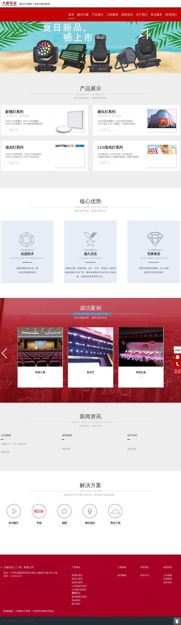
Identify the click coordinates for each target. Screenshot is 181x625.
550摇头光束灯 (129, 123)
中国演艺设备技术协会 (43, 611)
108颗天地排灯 (105, 157)
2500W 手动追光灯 (14, 154)
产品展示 (97, 14)
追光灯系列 (77, 582)
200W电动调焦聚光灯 (33, 123)
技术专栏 (167, 582)
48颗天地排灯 (133, 157)
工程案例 (112, 14)
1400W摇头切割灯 (125, 121)
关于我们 (141, 14)
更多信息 (5, 452)
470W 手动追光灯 (14, 157)
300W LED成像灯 (32, 121)
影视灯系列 (77, 575)
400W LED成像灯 (14, 123)
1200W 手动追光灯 (33, 154)
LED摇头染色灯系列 (79, 590)
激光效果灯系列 (79, 596)
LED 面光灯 (103, 154)
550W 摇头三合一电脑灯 (109, 123)
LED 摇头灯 (128, 154)
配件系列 (76, 604)
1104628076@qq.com (177, 371)
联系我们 (171, 14)
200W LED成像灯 (14, 121)
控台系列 (76, 593)
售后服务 (156, 14)
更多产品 (13, 129)
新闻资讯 (127, 14)
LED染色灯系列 (79, 586)
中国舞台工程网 (22, 611)
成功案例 (122, 575)
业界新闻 (167, 579)
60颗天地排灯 (120, 157)
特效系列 (76, 600)
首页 (71, 14)
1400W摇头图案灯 (106, 121)
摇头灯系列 (77, 579)
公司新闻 (167, 575)
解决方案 (83, 14)
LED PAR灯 (116, 154)
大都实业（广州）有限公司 (14, 444)
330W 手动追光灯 (32, 157)
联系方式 (144, 575)
